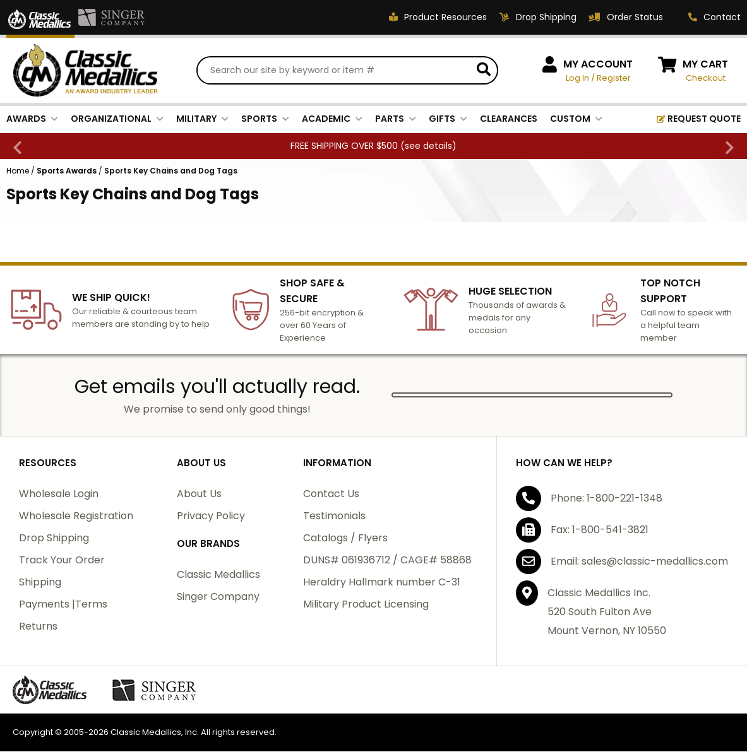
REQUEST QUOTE (699, 119)
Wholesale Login (59, 494)
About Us (199, 494)
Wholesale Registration (76, 516)
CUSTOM (576, 119)
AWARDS (32, 119)
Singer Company (218, 597)
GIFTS (448, 119)
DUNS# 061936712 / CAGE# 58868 (387, 560)
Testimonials (334, 516)
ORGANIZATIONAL (117, 119)
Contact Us (331, 494)
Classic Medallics (218, 575)
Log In (577, 79)
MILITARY (202, 119)
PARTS (395, 119)
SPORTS (265, 119)
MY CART (705, 64)
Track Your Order (62, 560)
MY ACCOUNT (598, 64)
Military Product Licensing (366, 604)
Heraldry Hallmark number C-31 (381, 582)
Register (614, 79)
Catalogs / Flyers (345, 538)
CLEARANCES (508, 119)
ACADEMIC (332, 119)
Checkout (706, 79)
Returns (38, 627)
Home (17, 171)
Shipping (40, 582)
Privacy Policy (211, 516)
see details (428, 146)
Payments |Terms (63, 604)
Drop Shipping (54, 538)
